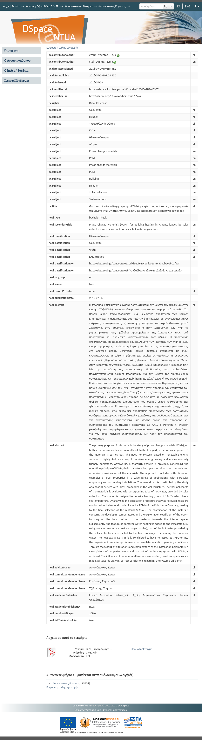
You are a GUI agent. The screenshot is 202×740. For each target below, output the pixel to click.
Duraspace (123, 705)
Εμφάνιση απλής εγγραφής (62, 47)
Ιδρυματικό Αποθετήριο (78, 6)
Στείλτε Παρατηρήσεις (115, 709)
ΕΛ (178, 6)
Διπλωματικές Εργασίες (112, 6)
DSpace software (82, 705)
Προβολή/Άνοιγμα (142, 649)
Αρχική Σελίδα (11, 6)
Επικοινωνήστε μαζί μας (88, 709)
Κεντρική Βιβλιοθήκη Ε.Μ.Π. (42, 6)
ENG (187, 6)
